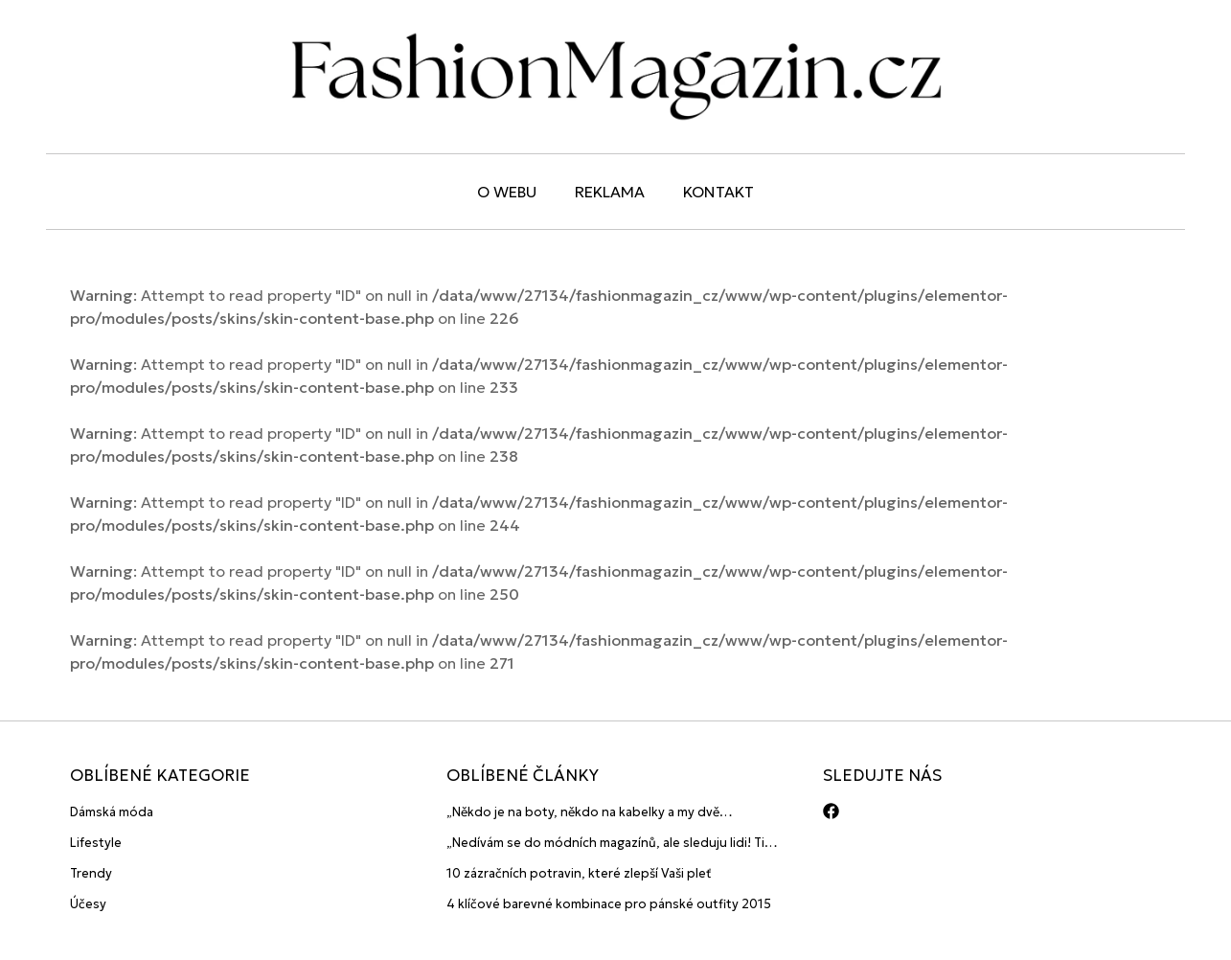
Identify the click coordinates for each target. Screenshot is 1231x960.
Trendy (91, 873)
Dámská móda (111, 812)
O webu (506, 191)
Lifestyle (96, 842)
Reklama (610, 191)
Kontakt (718, 191)
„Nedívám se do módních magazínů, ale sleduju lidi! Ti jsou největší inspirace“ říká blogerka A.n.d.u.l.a (605, 843)
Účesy (88, 904)
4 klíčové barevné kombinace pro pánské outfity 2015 (608, 904)
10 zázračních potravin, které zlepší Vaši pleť (579, 873)
